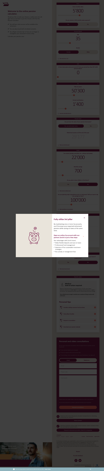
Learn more (48, 469)
